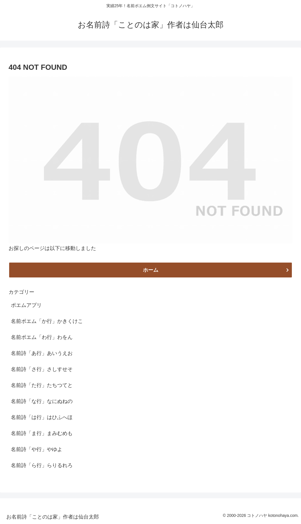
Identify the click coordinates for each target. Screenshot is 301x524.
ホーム (150, 270)
